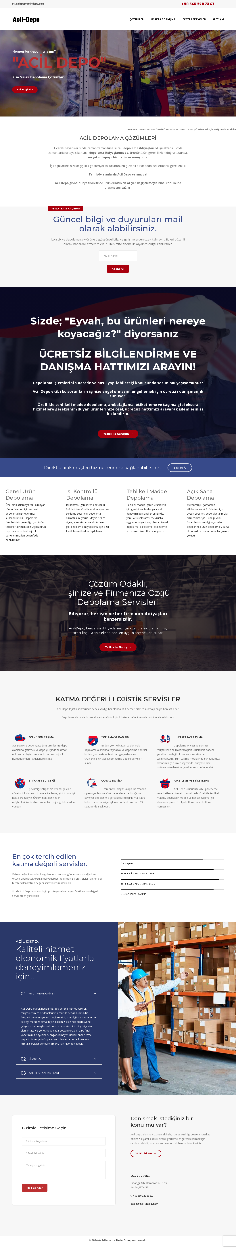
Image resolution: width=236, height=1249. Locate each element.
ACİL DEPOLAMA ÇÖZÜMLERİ (118, 138)
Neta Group (123, 1241)
